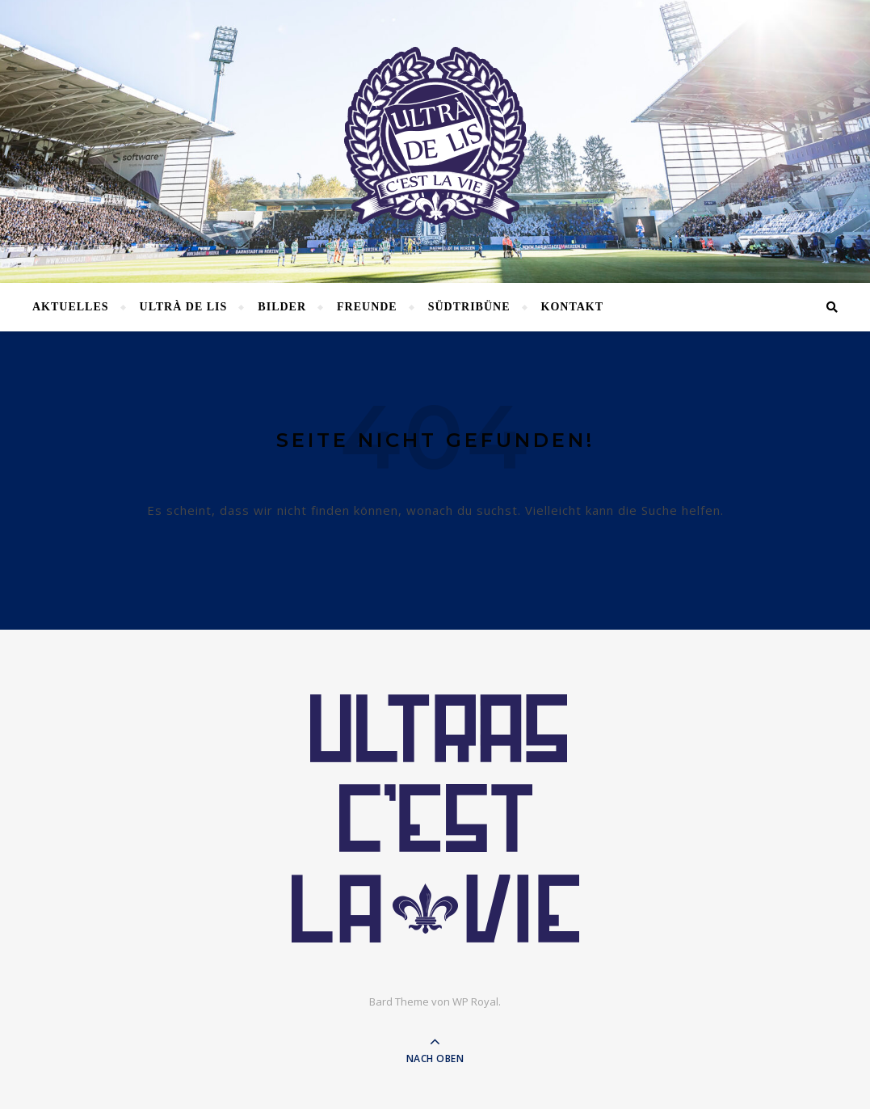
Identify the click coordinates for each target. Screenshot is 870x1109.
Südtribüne (469, 307)
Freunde (367, 307)
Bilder (282, 307)
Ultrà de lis (184, 307)
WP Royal (475, 1001)
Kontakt (572, 307)
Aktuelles (70, 307)
